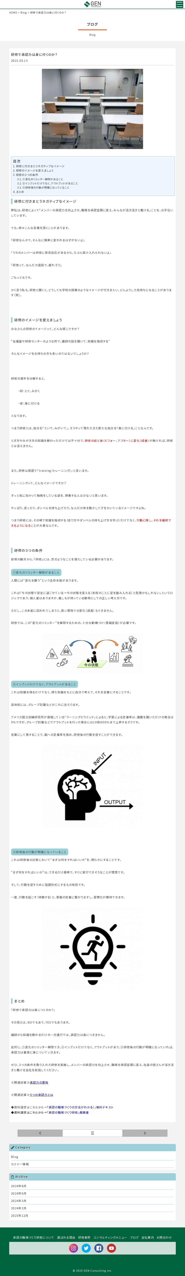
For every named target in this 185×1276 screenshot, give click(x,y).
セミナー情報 (20, 1164)
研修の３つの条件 (27, 175)
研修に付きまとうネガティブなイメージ (40, 166)
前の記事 (144, 1133)
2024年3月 (19, 1201)
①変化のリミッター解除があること (42, 179)
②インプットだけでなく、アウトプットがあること (50, 183)
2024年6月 (19, 1193)
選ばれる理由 (66, 1237)
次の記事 (40, 1133)
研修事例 (84, 1237)
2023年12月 (19, 1215)
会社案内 (147, 1237)
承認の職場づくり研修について (33, 1237)
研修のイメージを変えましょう (35, 170)
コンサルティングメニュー (110, 1237)
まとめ (20, 192)
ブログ (134, 1237)
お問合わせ (164, 1237)
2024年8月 (19, 1186)
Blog (14, 1156)
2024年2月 (19, 1208)
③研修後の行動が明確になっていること (45, 187)
